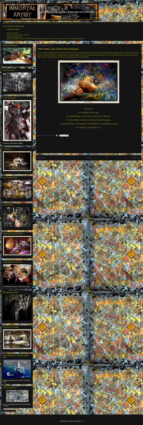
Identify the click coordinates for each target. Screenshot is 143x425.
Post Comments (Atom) (93, 163)
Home (89, 158)
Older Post (136, 158)
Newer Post (41, 158)
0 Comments (50, 135)
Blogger (83, 421)
